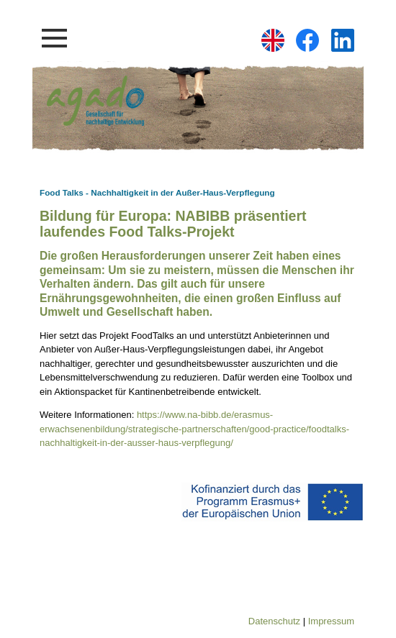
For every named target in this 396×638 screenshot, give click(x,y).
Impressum (331, 621)
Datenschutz (274, 621)
